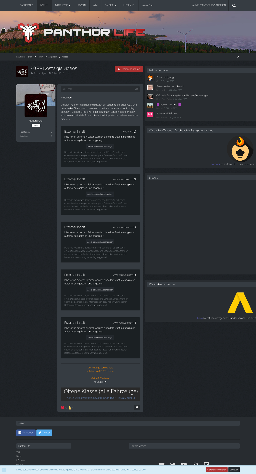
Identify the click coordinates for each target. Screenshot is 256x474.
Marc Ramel (196, 118)
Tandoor (187, 168)
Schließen (234, 469)
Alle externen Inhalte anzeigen (114, 138)
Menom (194, 110)
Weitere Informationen (216, 469)
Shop (18, 434)
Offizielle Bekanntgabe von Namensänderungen (204, 96)
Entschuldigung (199, 77)
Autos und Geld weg (201, 115)
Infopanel (20, 438)
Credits (19, 446)
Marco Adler (196, 89)
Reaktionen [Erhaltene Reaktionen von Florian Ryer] (25, 131)
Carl (192, 80)
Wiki (18, 429)
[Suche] (234, 5)
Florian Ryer (40, 73)
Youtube (113, 355)
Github (19, 442)
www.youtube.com (151, 167)
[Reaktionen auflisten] (68, 385)
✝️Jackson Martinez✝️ (203, 106)
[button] (26, 410)
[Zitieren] (166, 385)
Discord (188, 182)
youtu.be (156, 123)
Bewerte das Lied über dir (203, 85)
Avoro (188, 322)
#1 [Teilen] (165, 89)
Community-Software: (128, 463)
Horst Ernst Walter (199, 101)
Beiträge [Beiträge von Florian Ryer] (23, 136)
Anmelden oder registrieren (209, 5)
